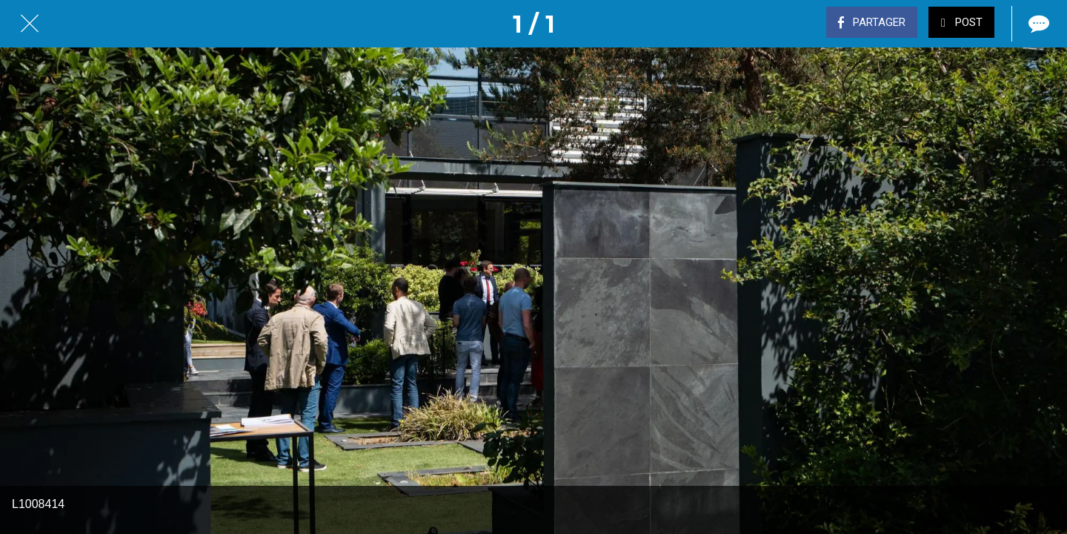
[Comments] (1037, 24)
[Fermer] (30, 24)
